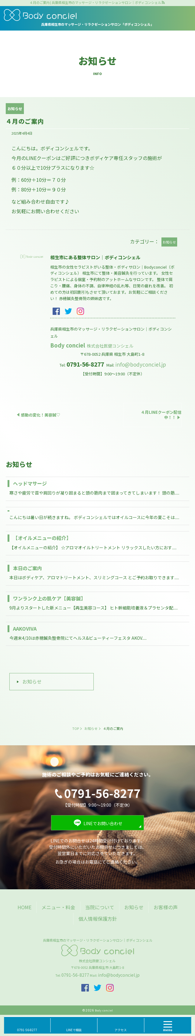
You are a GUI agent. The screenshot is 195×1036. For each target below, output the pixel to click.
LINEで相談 (74, 1030)
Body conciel (92, 345)
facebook (56, 311)
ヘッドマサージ (30, 483)
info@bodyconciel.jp (140, 364)
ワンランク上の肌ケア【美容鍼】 (49, 598)
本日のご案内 (27, 568)
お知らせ (32, 681)
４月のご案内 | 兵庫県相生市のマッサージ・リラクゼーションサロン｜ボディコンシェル (95, 3)
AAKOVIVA (25, 628)
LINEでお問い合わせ (102, 823)
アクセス (121, 1030)
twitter (68, 311)
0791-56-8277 (75, 975)
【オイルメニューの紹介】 (42, 537)
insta (80, 311)
